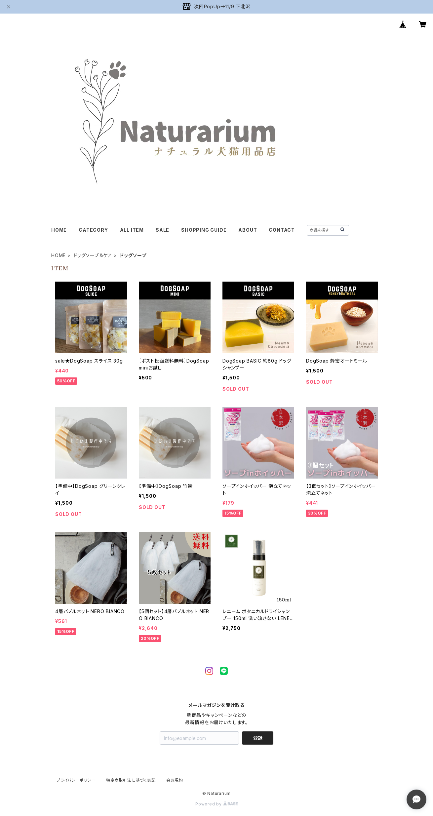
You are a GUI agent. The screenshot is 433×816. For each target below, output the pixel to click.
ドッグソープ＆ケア (92, 255)
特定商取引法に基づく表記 (131, 780)
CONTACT (282, 230)
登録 (257, 738)
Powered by (216, 803)
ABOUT (247, 230)
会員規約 (174, 780)
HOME (59, 230)
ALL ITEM (132, 230)
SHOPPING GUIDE (203, 230)
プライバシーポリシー (76, 780)
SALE (162, 230)
